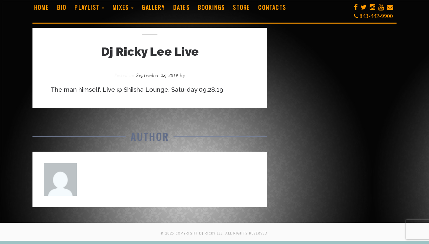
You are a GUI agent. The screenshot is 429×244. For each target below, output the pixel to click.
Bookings (211, 7)
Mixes (122, 7)
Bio (62, 7)
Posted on (147, 75)
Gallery (153, 7)
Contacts (272, 7)
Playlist (89, 7)
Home (41, 7)
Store (241, 7)
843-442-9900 (373, 16)
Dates (181, 7)
